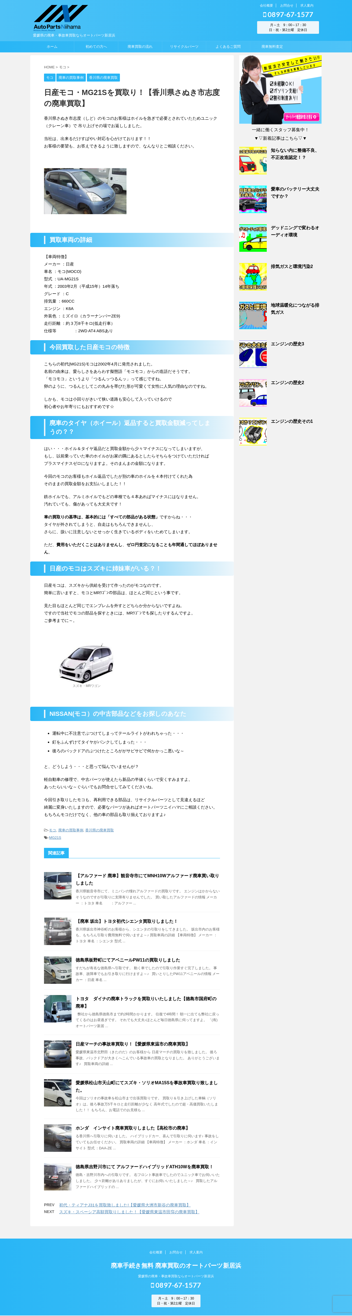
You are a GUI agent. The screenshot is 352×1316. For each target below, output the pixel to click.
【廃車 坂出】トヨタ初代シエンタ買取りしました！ (127, 921)
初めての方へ (96, 46)
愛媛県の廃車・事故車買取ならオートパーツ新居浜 (176, 1276)
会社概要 (266, 5)
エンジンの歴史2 (287, 382)
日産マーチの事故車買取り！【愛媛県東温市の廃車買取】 (133, 1044)
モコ (52, 830)
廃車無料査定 (272, 46)
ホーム (52, 46)
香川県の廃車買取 (99, 830)
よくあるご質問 (228, 46)
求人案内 (307, 5)
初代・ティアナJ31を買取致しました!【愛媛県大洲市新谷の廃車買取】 (125, 1205)
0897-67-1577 (288, 14)
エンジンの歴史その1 (292, 421)
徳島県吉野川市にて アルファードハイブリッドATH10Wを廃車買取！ (144, 1166)
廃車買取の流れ (140, 46)
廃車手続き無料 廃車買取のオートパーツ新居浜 (176, 1265)
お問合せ (286, 5)
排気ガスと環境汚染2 (292, 266)
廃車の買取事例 (70, 830)
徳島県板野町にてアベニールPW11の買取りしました (128, 960)
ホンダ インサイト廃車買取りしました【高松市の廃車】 (133, 1128)
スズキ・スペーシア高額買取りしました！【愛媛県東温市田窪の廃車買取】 (129, 1211)
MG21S (55, 838)
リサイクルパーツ (184, 46)
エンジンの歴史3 (287, 344)
